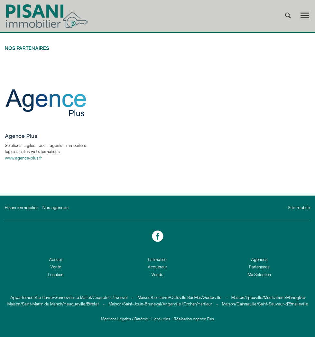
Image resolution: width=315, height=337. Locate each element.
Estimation (157, 259)
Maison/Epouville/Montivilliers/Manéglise (268, 297)
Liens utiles (161, 319)
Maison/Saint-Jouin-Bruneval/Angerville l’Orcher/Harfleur (160, 304)
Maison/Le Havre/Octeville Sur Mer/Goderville (179, 297)
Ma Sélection (259, 274)
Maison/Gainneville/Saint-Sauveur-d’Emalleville (265, 304)
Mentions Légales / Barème (124, 319)
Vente (55, 267)
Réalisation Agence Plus (194, 319)
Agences (259, 259)
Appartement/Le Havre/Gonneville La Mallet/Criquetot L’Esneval (69, 297)
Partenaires (259, 267)
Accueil (55, 259)
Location (55, 274)
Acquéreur (157, 267)
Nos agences (55, 207)
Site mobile (299, 207)
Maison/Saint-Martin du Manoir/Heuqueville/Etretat (53, 304)
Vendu (157, 274)
